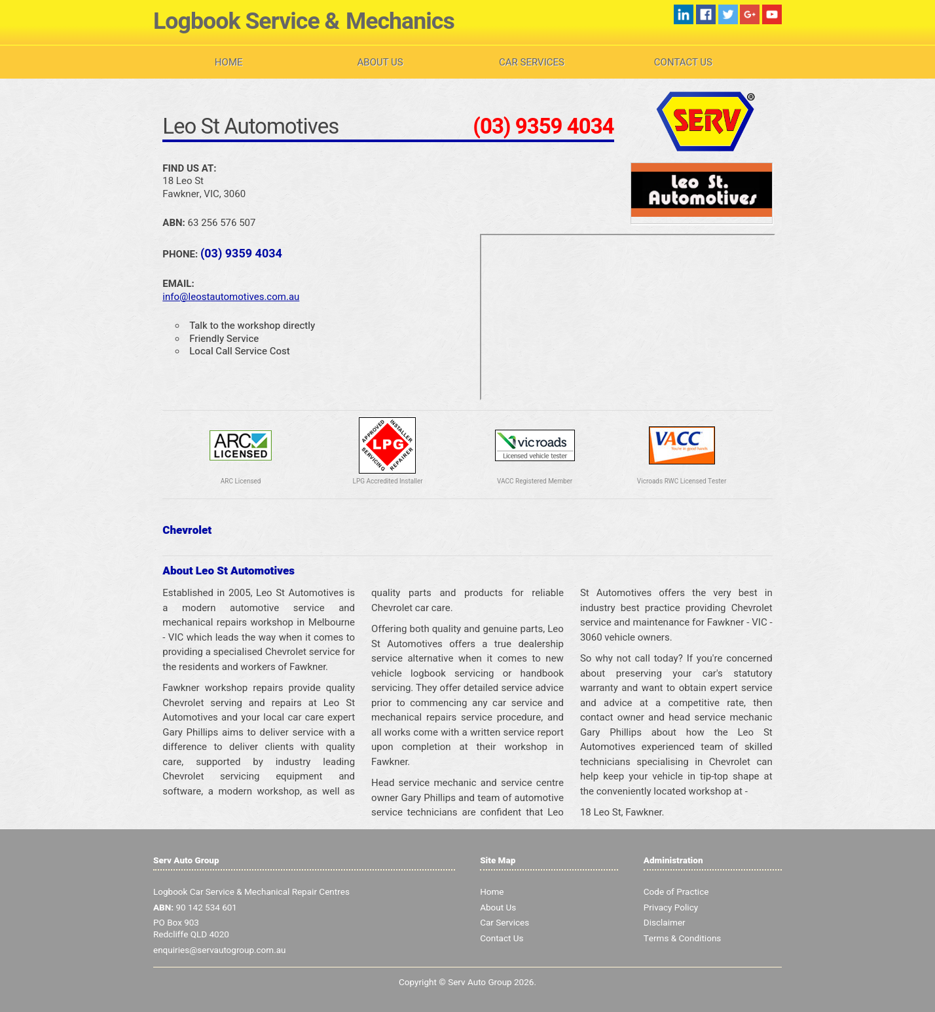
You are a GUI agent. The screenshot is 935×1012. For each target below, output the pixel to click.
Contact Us (683, 62)
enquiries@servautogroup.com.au (219, 950)
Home (229, 62)
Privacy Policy (671, 907)
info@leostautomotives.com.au (230, 297)
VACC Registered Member (534, 481)
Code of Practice (676, 892)
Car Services (531, 62)
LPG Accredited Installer (388, 481)
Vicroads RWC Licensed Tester (681, 481)
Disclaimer (665, 922)
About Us (380, 62)
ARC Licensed (241, 481)
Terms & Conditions (683, 938)
